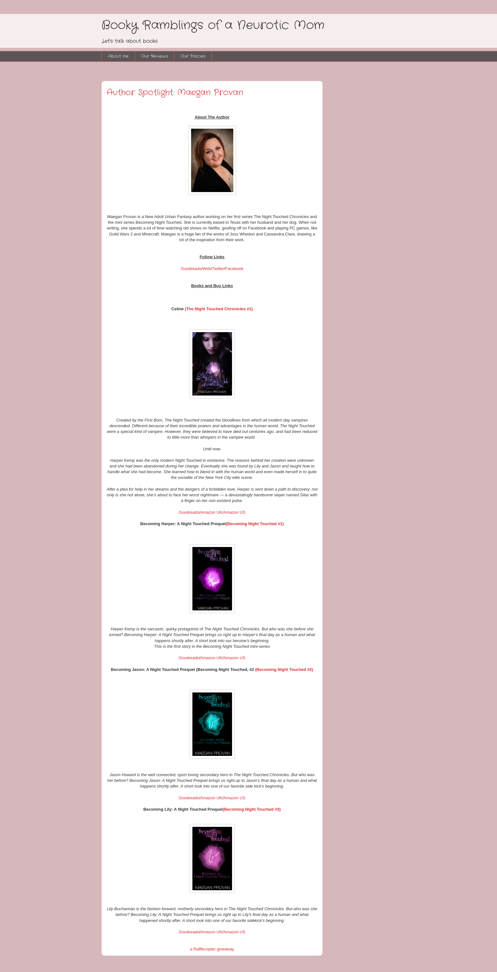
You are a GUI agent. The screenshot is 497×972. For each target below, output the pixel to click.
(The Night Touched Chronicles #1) (219, 308)
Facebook (234, 268)
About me (118, 56)
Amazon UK (211, 512)
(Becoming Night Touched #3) (252, 809)
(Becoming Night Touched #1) (255, 523)
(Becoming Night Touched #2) (284, 669)
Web (206, 268)
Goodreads (191, 268)
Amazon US (234, 512)
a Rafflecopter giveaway (212, 949)
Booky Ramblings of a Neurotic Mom (213, 25)
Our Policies (193, 56)
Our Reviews (154, 56)
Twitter (218, 268)
